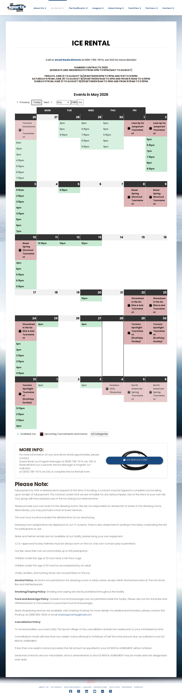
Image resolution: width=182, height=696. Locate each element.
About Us (44, 687)
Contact (138, 687)
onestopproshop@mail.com (75, 614)
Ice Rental (56, 687)
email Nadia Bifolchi (68, 60)
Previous (23, 102)
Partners (127, 687)
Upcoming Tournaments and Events (63, 434)
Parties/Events (72, 687)
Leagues (87, 687)
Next (48, 102)
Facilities (114, 687)
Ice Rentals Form (135, 460)
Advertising (100, 687)
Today (37, 102)
